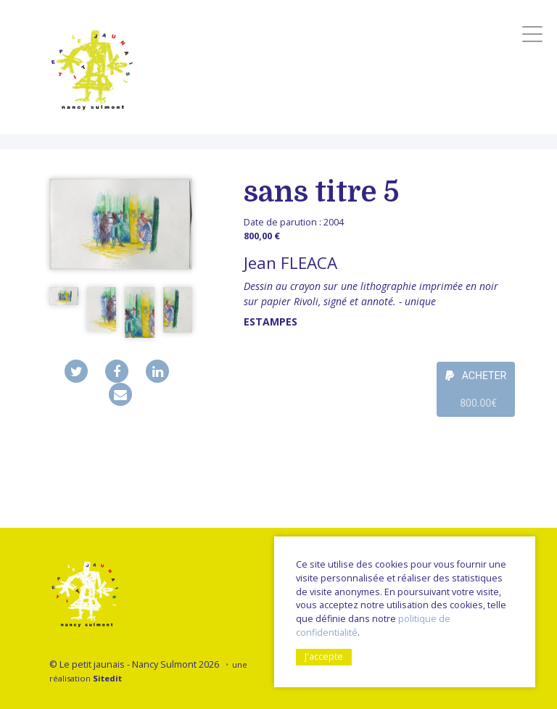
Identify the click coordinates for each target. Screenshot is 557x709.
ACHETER (475, 393)
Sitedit (107, 678)
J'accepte (324, 656)
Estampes (270, 321)
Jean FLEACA (290, 263)
